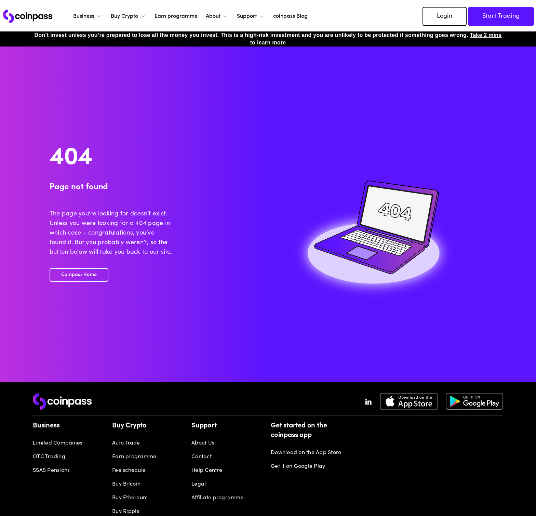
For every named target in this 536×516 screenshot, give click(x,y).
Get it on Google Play (298, 466)
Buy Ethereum (130, 498)
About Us (202, 443)
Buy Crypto (128, 16)
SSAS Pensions (51, 470)
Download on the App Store (306, 452)
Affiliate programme (217, 498)
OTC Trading (49, 457)
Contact (201, 457)
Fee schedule (129, 470)
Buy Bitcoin (126, 484)
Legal (198, 484)
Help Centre (206, 470)
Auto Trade (126, 443)
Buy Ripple (126, 511)
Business (88, 16)
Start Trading (501, 16)
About (217, 16)
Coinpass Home (79, 275)
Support (251, 16)
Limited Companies (57, 443)
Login (444, 16)
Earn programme (176, 16)
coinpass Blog (290, 16)
